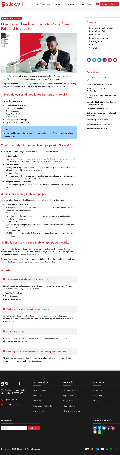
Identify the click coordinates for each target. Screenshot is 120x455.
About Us (34, 4)
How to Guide (38, 395)
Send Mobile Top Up (98, 38)
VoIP (91, 44)
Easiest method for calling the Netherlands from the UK (101, 114)
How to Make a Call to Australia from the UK (101, 79)
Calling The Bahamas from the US (98, 124)
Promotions (81, 4)
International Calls (97, 31)
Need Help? (98, 395)
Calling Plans (45, 4)
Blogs (89, 4)
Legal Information (70, 395)
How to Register (39, 390)
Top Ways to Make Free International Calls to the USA (101, 96)
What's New (95, 48)
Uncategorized (96, 41)
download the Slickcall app (64, 259)
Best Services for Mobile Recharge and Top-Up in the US (100, 90)
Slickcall (4, 76)
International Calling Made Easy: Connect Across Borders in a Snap (101, 103)
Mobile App (94, 34)
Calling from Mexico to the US (97, 108)
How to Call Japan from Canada (97, 120)
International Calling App (101, 28)
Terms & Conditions (71, 390)
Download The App (100, 400)
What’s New (38, 400)
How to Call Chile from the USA (98, 128)
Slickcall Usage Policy (71, 411)
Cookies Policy (69, 406)
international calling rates (42, 83)
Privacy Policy (68, 400)
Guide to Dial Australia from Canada (99, 84)
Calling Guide (38, 411)
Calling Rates (57, 4)
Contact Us (97, 390)
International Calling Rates (43, 406)
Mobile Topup (69, 4)
